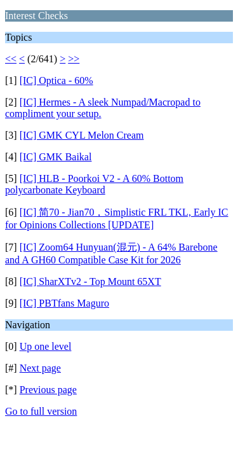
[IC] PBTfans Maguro (64, 303)
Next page (40, 368)
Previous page (48, 389)
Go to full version (41, 411)
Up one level (46, 346)
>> (73, 58)
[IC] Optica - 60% (56, 80)
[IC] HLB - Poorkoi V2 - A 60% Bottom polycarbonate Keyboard (94, 184)
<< (11, 58)
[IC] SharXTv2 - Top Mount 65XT (90, 281)
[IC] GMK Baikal (56, 156)
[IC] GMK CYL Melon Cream (82, 135)
